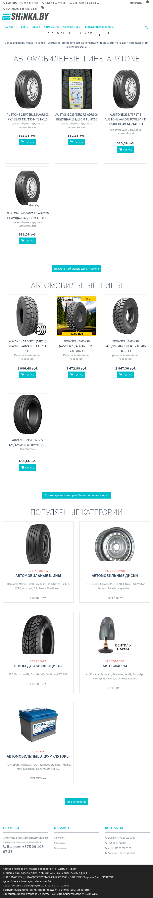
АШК (89, 674)
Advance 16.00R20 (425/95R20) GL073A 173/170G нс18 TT (125, 346)
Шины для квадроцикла (99, 26)
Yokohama (39, 588)
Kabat (96, 674)
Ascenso (120, 678)
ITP (11, 674)
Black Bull (31, 769)
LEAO (18, 588)
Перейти (38, 597)
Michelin (40, 584)
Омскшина (107, 678)
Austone (27, 588)
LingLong (131, 678)
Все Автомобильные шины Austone (76, 268)
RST (134, 584)
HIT (55, 769)
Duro (53, 674)
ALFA (9, 764)
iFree (96, 584)
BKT (65, 674)
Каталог (11, 26)
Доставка (59, 843)
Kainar (24, 764)
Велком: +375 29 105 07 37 (120, 837)
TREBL (88, 584)
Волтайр (137, 674)
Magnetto (123, 588)
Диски (36, 26)
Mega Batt (43, 764)
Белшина (117, 674)
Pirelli (31, 584)
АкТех (32, 764)
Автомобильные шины (38, 575)
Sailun (65, 584)
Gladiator (55, 764)
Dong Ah (106, 674)
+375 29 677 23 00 (115, 843)
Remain (102, 588)
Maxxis (22, 584)
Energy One (45, 769)
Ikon (49, 584)
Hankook (12, 584)
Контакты (59, 837)
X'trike (126, 584)
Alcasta (112, 588)
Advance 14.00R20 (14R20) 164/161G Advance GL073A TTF (27, 346)
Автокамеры (51, 26)
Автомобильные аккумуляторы (38, 756)
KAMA (26, 674)
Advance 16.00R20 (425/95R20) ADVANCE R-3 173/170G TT (76, 346)
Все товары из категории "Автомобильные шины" (77, 495)
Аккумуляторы (71, 26)
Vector (141, 584)
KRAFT (20, 769)
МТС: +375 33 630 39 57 (118, 848)
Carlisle (35, 674)
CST (59, 674)
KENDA (45, 674)
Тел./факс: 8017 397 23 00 (120, 853)
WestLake (53, 588)
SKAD (119, 584)
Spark (16, 764)
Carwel (104, 584)
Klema (66, 764)
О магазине (60, 848)
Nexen (57, 584)
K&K (111, 584)
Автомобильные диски (115, 575)
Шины (24, 26)
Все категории (76, 801)
